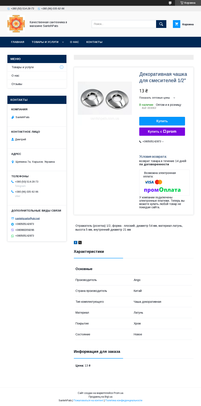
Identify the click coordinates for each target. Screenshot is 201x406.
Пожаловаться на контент (88, 400)
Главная (17, 42)
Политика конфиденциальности (123, 400)
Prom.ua (118, 393)
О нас (74, 42)
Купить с (162, 131)
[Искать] (161, 24)
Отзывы (16, 84)
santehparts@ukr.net (27, 218)
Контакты (94, 42)
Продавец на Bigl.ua (100, 396)
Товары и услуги (45, 42)
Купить (162, 121)
